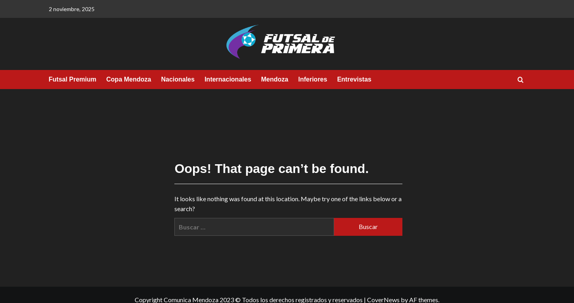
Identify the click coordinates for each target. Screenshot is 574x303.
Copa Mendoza (128, 79)
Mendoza (274, 79)
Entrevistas (354, 79)
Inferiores (312, 79)
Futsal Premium (73, 79)
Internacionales (228, 79)
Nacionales (177, 79)
